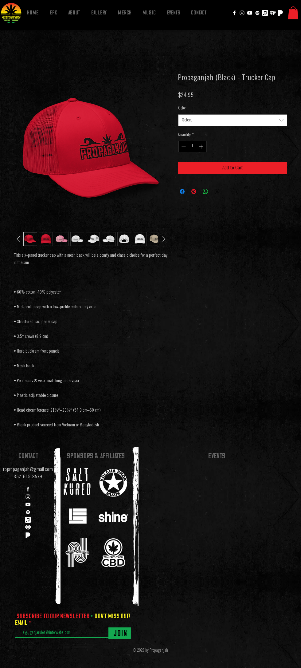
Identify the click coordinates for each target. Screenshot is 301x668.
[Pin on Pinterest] (193, 191)
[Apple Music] (265, 13)
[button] (293, 12)
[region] (77, 481)
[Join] (119, 633)
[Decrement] (183, 146)
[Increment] (201, 146)
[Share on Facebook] (182, 191)
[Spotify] (257, 13)
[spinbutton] (192, 146)
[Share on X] (217, 191)
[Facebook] (234, 13)
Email (22, 623)
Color (182, 108)
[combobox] (232, 120)
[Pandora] (280, 13)
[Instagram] (242, 13)
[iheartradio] (273, 13)
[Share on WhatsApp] (205, 191)
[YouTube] (250, 13)
